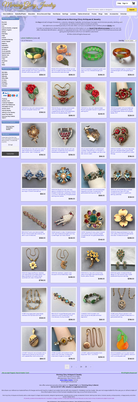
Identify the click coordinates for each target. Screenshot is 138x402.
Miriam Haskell (6, 41)
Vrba (3, 63)
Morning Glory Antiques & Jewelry (10, 128)
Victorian (123, 14)
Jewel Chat (73, 385)
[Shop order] (131, 41)
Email (10, 145)
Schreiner (4, 49)
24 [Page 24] (81, 366)
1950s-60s (4, 76)
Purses (94, 14)
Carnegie (4, 24)
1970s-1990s (5, 78)
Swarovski (5, 57)
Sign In (125, 3)
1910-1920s (4, 72)
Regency (4, 43)
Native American (84, 14)
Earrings (65, 14)
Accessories (114, 14)
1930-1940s (5, 74)
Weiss (3, 64)
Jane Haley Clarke (66, 379)
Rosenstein (5, 45)
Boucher (4, 22)
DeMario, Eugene (6, 30)
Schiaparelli (5, 47)
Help (119, 3)
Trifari (3, 59)
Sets (106, 14)
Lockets (73, 14)
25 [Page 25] (86, 366)
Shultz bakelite (6, 51)
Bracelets (31, 14)
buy (39, 22)
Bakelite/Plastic (20, 14)
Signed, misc (5, 55)
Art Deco (4, 80)
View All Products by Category (66, 401)
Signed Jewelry (6, 53)
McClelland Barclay (7, 39)
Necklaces (56, 14)
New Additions (8, 14)
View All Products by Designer (83, 401)
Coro (3, 26)
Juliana (4, 37)
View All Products (52, 401)
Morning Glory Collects (90, 385)
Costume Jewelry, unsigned (9, 28)
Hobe (3, 35)
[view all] (36, 38)
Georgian (4, 82)
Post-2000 (4, 84)
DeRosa (4, 32)
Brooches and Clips (44, 14)
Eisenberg (4, 34)
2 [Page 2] (71, 366)
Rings (100, 14)
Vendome (4, 61)
